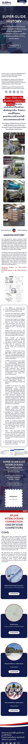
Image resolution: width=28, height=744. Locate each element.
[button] (2, 452)
